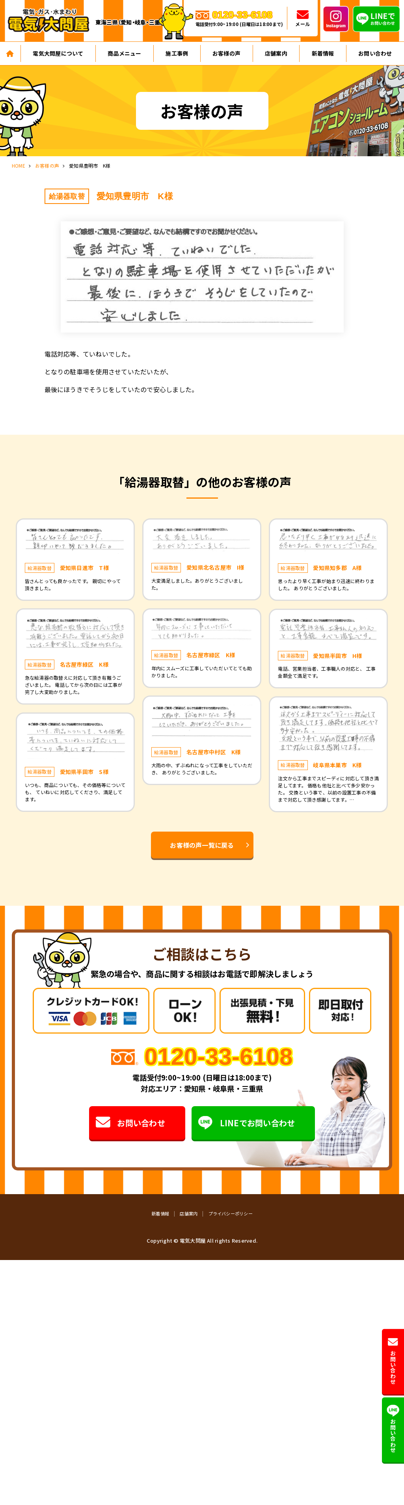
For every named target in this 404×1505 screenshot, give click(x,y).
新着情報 (323, 53)
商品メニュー (124, 53)
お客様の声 (226, 53)
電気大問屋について (58, 53)
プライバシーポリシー (231, 1213)
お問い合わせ (130, 1123)
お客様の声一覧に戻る (202, 845)
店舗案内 (276, 53)
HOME (18, 165)
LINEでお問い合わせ (246, 1123)
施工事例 (177, 53)
